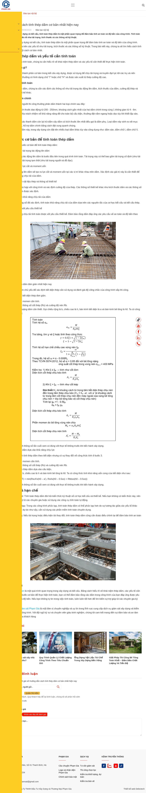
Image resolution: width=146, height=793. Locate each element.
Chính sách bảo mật (68, 777)
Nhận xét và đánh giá (15, 709)
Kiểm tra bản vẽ (87, 781)
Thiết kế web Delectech (134, 789)
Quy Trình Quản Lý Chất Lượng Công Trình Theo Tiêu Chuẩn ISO (55, 660)
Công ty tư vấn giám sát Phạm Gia (22, 608)
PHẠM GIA (64, 757)
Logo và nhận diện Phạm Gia (67, 771)
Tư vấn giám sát (87, 766)
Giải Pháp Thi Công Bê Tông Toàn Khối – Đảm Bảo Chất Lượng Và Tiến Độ (123, 660)
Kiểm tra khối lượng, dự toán (90, 775)
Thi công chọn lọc (88, 770)
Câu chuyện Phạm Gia (69, 766)
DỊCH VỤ (84, 757)
